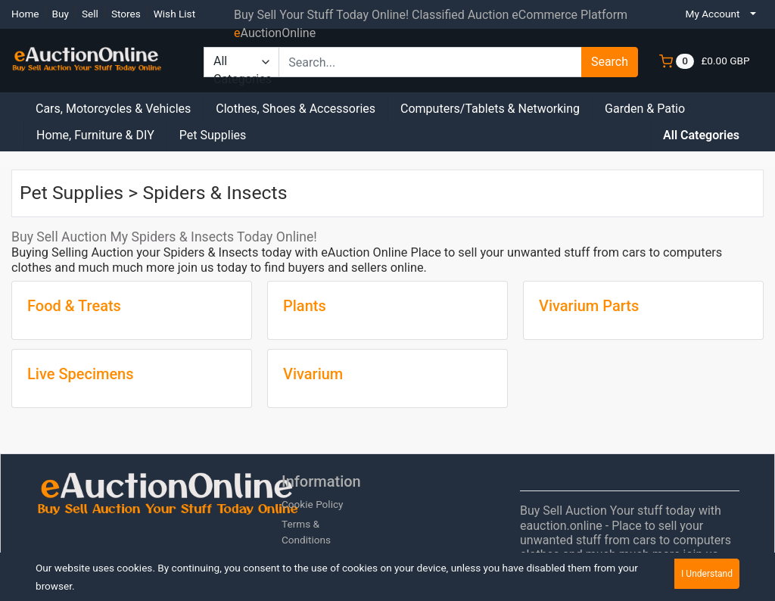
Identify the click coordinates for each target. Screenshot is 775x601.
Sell (90, 14)
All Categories (701, 135)
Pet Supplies (213, 135)
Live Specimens (80, 374)
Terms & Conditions (306, 531)
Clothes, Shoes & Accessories (295, 108)
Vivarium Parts (589, 306)
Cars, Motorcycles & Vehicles (113, 108)
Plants (304, 306)
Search (609, 61)
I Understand (707, 573)
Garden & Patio (645, 108)
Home (25, 14)
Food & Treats (74, 306)
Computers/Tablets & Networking (490, 108)
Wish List (174, 14)
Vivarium (313, 374)
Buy (60, 14)
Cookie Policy (313, 504)
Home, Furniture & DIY (95, 135)
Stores (126, 14)
